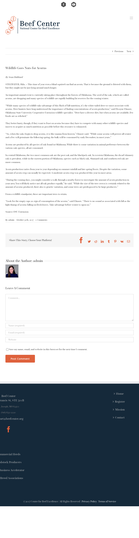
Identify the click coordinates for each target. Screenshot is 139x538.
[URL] (69, 339)
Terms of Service (107, 501)
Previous (119, 51)
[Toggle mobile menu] (132, 18)
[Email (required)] (69, 332)
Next (129, 51)
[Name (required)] (69, 325)
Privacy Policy (89, 501)
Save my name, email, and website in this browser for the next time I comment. (48, 349)
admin (11, 220)
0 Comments (41, 220)
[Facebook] (8, 429)
